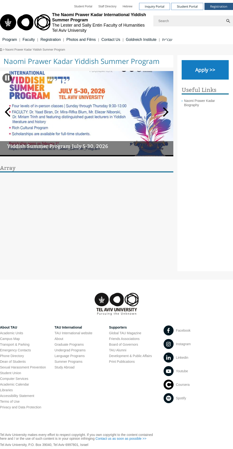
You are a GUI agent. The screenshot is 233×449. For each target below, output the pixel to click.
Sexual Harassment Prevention (23, 367)
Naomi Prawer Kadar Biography (199, 103)
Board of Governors (123, 344)
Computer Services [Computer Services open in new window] (14, 379)
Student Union (10, 373)
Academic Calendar (14, 384)
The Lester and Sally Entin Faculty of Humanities (1, 49)
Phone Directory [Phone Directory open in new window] (12, 356)
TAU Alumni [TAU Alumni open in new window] (117, 350)
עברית (167, 40)
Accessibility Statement (17, 396)
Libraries (6, 390)
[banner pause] (7, 78)
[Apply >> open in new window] (205, 70)
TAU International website (73, 333)
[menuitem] (83, 6)
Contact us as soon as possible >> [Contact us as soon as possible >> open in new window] (121, 438)
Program (9, 40)
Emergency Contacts (15, 350)
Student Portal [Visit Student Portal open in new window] (187, 6)
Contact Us (110, 40)
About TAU (8, 327)
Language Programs (69, 356)
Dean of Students (13, 361)
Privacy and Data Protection (20, 407)
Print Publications (122, 361)
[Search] (193, 20)
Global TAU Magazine (125, 333)
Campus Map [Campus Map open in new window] (10, 339)
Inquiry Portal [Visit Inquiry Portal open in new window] (154, 6)
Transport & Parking (14, 344)
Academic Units (11, 333)
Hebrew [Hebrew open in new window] (127, 6)
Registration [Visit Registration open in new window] (218, 6)
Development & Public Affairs (130, 356)
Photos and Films (81, 40)
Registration (50, 40)
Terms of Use (9, 401)
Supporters (118, 327)
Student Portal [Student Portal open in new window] (83, 6)
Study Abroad (64, 367)
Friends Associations (124, 339)
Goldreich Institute (141, 40)
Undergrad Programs (70, 350)
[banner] (116, 22)
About (58, 339)
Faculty (29, 40)
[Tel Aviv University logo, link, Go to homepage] (74, 22)
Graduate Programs (69, 344)
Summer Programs (68, 361)
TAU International (68, 327)
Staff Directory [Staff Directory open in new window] (107, 6)
